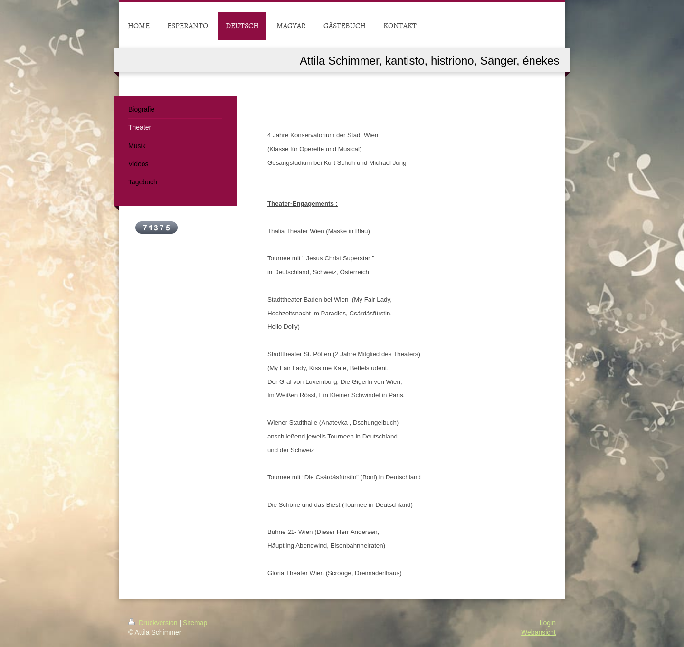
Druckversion (153, 623)
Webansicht (538, 632)
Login (548, 623)
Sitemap (195, 623)
